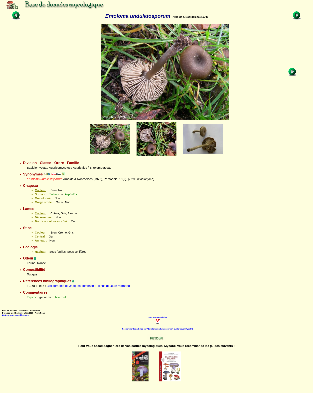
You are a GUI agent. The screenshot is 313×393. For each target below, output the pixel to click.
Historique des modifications (15, 315)
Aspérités (71, 194)
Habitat (40, 251)
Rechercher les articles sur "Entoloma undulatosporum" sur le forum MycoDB (157, 329)
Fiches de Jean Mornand (113, 285)
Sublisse (54, 194)
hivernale (61, 297)
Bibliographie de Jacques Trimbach (70, 285)
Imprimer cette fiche (158, 317)
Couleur (40, 190)
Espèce (32, 297)
